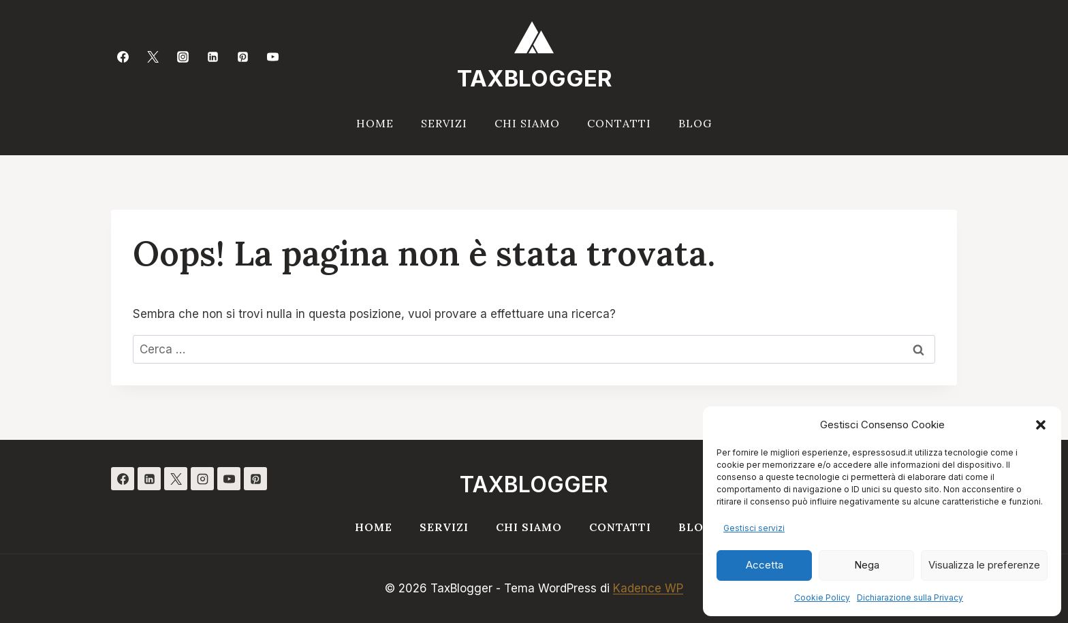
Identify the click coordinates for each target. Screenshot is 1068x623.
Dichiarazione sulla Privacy (910, 597)
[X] (175, 478)
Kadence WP (648, 588)
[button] (1041, 425)
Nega (866, 564)
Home (375, 123)
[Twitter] (152, 56)
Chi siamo (527, 123)
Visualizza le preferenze (984, 564)
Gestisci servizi (754, 528)
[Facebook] (122, 56)
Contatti (619, 123)
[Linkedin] (213, 56)
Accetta (764, 564)
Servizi (444, 123)
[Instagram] (182, 56)
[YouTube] (273, 56)
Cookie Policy (822, 597)
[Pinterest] (243, 56)
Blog (695, 123)
